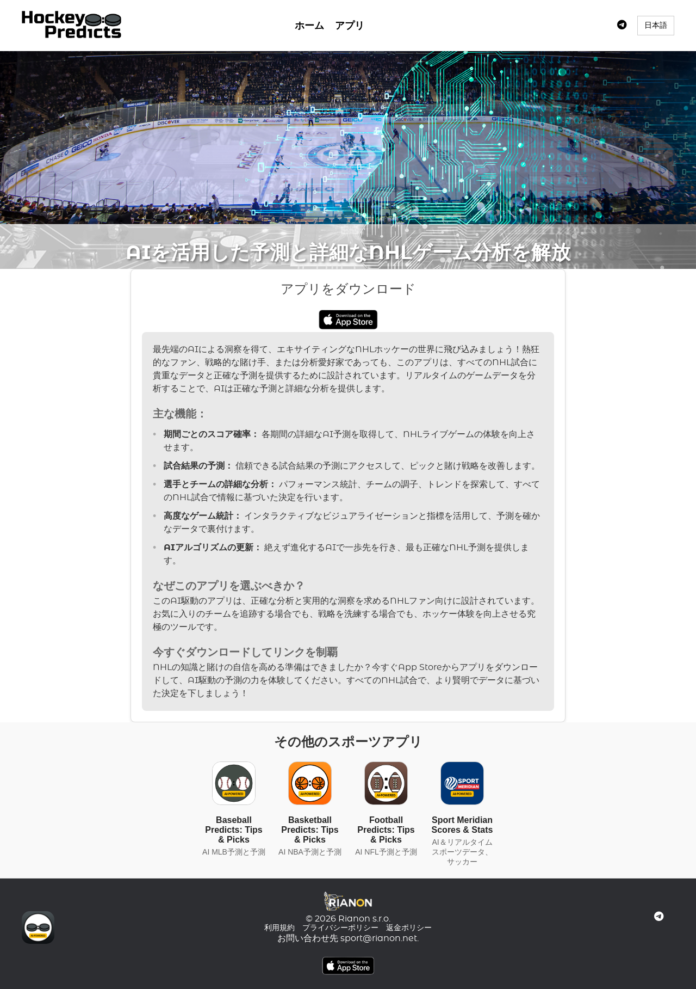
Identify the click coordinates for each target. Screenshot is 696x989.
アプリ (349, 26)
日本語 (655, 25)
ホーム (309, 26)
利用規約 (279, 928)
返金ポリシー (409, 928)
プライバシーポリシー (340, 928)
